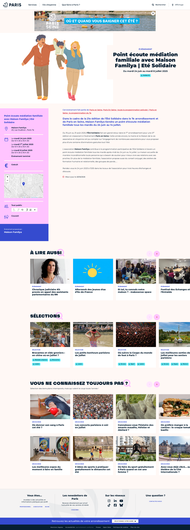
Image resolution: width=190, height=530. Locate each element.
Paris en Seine (95, 110)
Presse (98, 527)
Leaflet (24, 197)
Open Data (107, 527)
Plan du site (135, 527)
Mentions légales (57, 527)
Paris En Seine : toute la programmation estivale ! (125, 110)
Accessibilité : (79, 527)
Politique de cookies (120, 527)
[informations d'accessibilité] (24, 210)
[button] (23, 184)
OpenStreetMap (34, 197)
